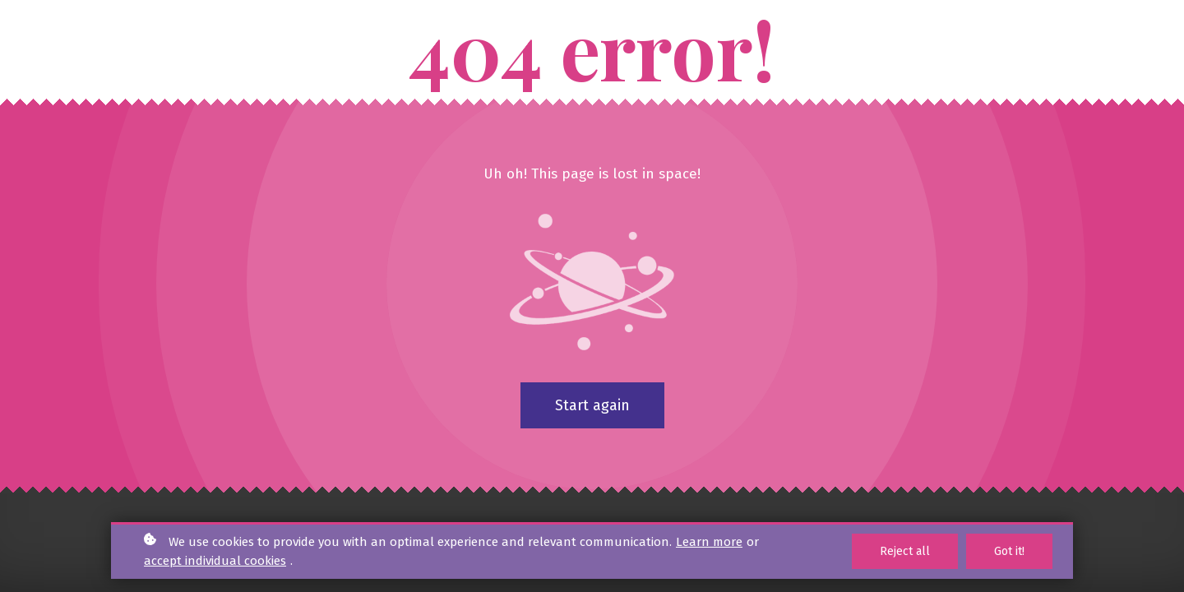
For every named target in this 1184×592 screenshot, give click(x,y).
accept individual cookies (215, 560)
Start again (592, 405)
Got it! (1009, 551)
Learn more (709, 541)
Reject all (905, 551)
